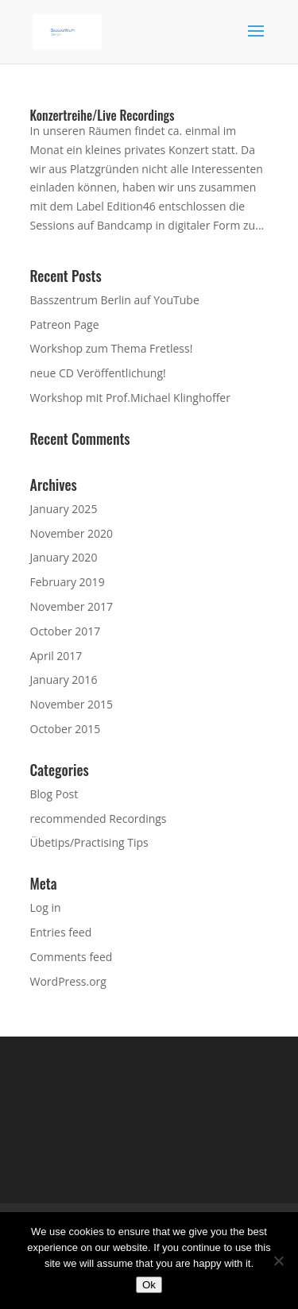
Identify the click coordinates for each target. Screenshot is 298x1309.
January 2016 (64, 679)
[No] (278, 1260)
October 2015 (65, 728)
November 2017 (72, 606)
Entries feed (61, 932)
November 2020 (72, 533)
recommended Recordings (98, 818)
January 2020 (64, 557)
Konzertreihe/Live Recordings (102, 115)
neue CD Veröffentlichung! (98, 372)
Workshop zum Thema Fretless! (111, 348)
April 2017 (56, 655)
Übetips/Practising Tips (89, 842)
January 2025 (64, 508)
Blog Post (54, 793)
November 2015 (72, 704)
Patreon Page (64, 324)
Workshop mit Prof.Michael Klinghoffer (130, 397)
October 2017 (65, 631)
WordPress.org (68, 981)
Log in (45, 907)
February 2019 (67, 581)
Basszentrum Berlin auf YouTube (114, 299)
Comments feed (71, 956)
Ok (149, 1285)
